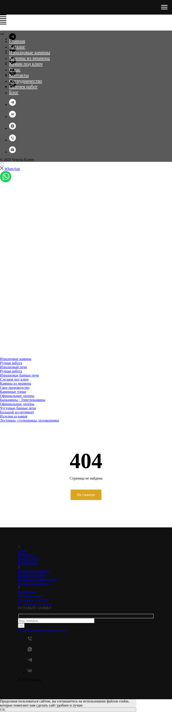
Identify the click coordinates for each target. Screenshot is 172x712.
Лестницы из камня (33, 600)
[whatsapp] (30, 651)
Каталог (17, 46)
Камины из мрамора (29, 58)
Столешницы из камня (35, 604)
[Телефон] (12, 140)
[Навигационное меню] (164, 7)
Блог (13, 92)
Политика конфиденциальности (42, 630)
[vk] (12, 116)
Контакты (19, 75)
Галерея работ (23, 86)
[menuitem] (68, 361)
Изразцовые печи (31, 575)
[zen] (12, 128)
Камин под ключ (25, 64)
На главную (86, 495)
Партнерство (28, 563)
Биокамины (27, 591)
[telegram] (12, 104)
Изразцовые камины (29, 52)
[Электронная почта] (12, 152)
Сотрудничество (25, 81)
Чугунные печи (30, 596)
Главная (17, 41)
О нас (14, 69)
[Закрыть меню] (2, 33)
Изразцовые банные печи (37, 579)
